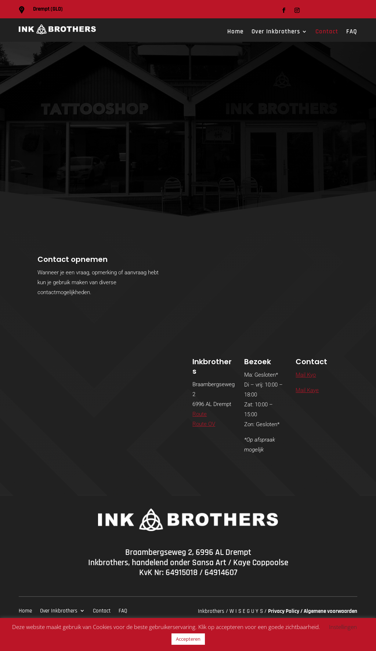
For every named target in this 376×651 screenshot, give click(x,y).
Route (199, 414)
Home (235, 32)
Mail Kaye (307, 390)
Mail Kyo (306, 375)
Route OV (203, 424)
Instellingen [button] (343, 626)
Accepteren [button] (188, 639)
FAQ (351, 32)
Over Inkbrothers (276, 32)
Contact (326, 32)
